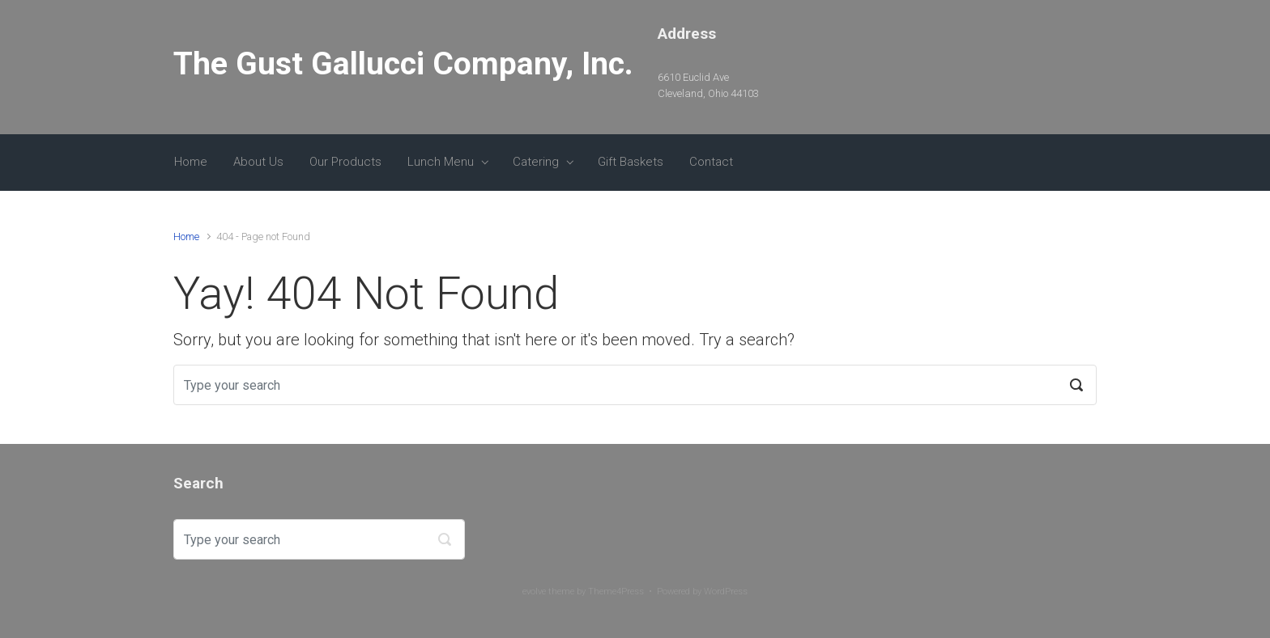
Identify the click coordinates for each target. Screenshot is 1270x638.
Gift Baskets (630, 161)
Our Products (345, 161)
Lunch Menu (440, 161)
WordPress (726, 591)
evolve (534, 591)
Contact (711, 161)
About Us (258, 161)
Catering (536, 161)
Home (190, 161)
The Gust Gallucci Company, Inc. (403, 63)
